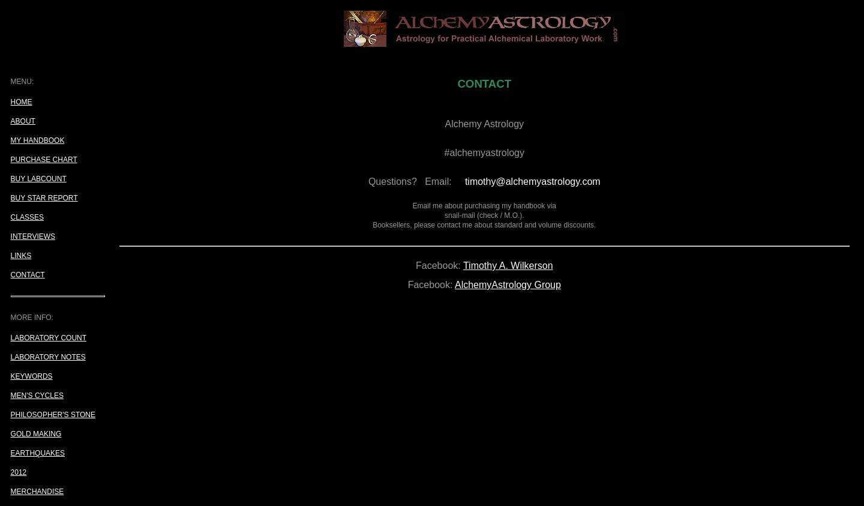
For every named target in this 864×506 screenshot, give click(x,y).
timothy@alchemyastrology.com (533, 181)
